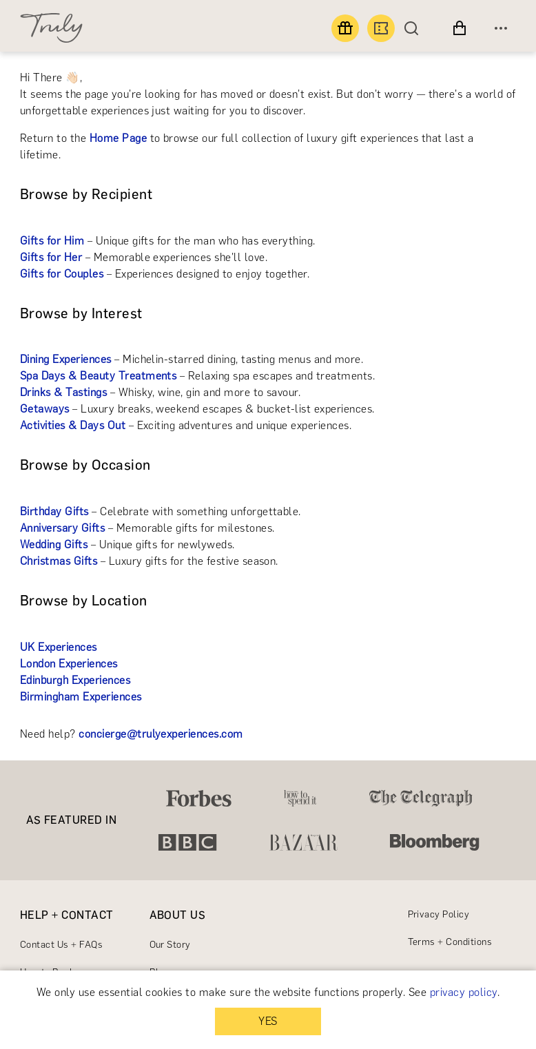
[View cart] (459, 28)
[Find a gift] (345, 28)
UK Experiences (58, 647)
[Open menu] (501, 28)
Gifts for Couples (61, 273)
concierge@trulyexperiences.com (161, 733)
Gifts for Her (51, 257)
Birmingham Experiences (81, 696)
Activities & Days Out (72, 425)
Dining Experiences (66, 359)
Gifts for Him (52, 240)
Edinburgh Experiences (75, 680)
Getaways (45, 408)
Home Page (118, 138)
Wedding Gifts (53, 544)
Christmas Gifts (58, 561)
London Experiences (69, 663)
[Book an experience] (381, 28)
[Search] (414, 28)
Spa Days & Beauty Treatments (98, 375)
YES (267, 1021)
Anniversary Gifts (62, 527)
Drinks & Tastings (63, 392)
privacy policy (463, 992)
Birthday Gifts (54, 511)
